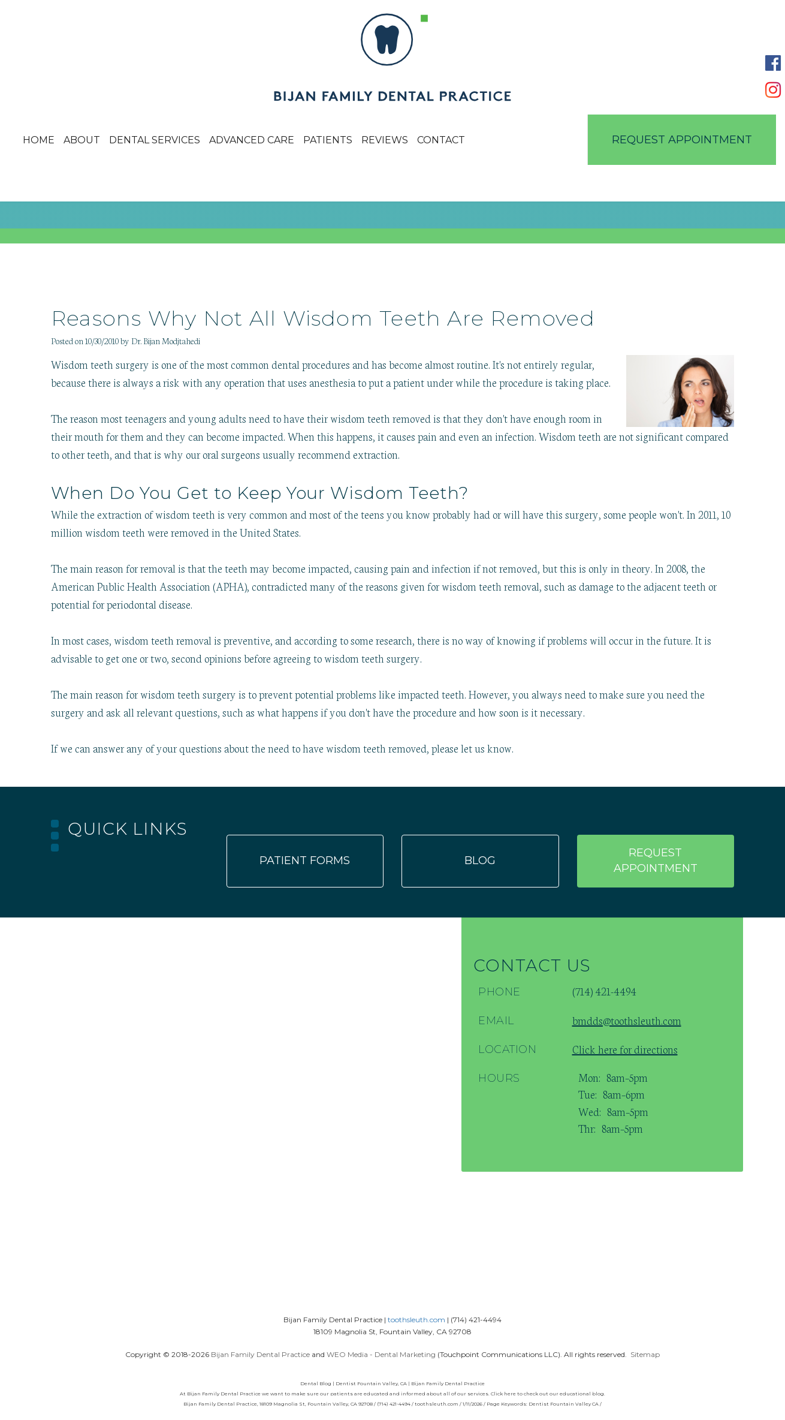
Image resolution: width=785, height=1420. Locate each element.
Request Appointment (682, 139)
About (82, 140)
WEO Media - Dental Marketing (381, 1354)
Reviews (384, 140)
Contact (441, 140)
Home (39, 140)
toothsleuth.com (416, 1319)
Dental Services (154, 140)
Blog (480, 860)
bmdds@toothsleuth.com (626, 1020)
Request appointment (656, 860)
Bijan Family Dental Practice (260, 1354)
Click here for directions (625, 1049)
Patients (327, 140)
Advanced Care (251, 140)
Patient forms (304, 860)
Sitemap (645, 1354)
